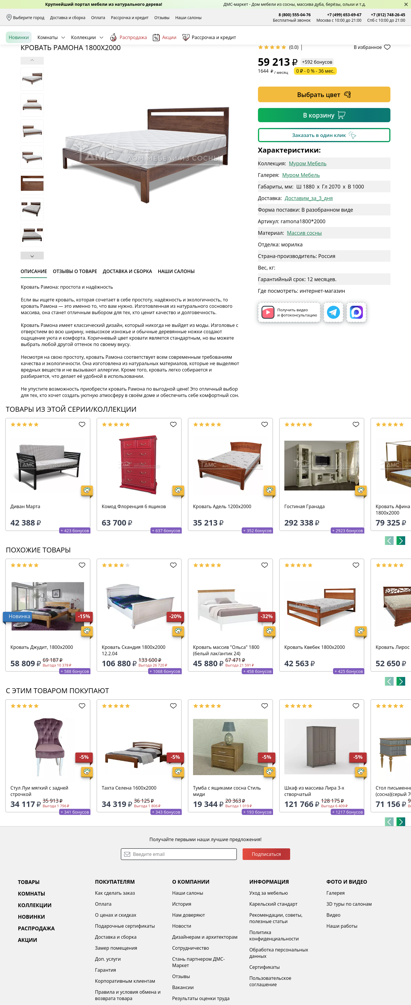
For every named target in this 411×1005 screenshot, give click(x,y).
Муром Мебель (308, 207)
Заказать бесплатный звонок (378, 63)
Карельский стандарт (273, 948)
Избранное (370, 43)
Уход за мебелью (268, 937)
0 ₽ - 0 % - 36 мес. (315, 115)
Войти (347, 43)
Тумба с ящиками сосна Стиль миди (227, 835)
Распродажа (128, 63)
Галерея (335, 937)
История (181, 948)
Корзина (396, 43)
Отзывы (161, 17)
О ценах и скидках (115, 959)
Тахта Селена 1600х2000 (129, 832)
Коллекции (83, 63)
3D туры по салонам (349, 948)
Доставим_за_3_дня (309, 242)
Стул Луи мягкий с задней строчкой (39, 835)
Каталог (80, 43)
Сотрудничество (190, 992)
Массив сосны (304, 277)
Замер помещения (116, 992)
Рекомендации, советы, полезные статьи (276, 962)
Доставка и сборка (68, 17)
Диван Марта (25, 551)
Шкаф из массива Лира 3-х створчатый (314, 835)
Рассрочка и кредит (130, 17)
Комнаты (47, 63)
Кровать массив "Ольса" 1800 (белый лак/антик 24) (226, 695)
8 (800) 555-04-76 (295, 14)
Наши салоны (188, 17)
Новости (181, 970)
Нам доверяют (188, 959)
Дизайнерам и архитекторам (205, 981)
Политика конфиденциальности (274, 980)
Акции (165, 63)
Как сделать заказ (115, 937)
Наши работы (341, 970)
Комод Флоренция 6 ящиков (134, 551)
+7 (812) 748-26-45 (388, 14)
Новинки (19, 63)
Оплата (98, 17)
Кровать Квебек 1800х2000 (314, 692)
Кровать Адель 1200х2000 (222, 551)
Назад (21, 77)
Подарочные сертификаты (125, 970)
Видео (333, 959)
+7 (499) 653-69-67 (344, 14)
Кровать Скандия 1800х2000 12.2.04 (134, 695)
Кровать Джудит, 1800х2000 (41, 692)
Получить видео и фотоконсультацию (289, 356)
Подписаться (266, 899)
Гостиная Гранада (304, 551)
